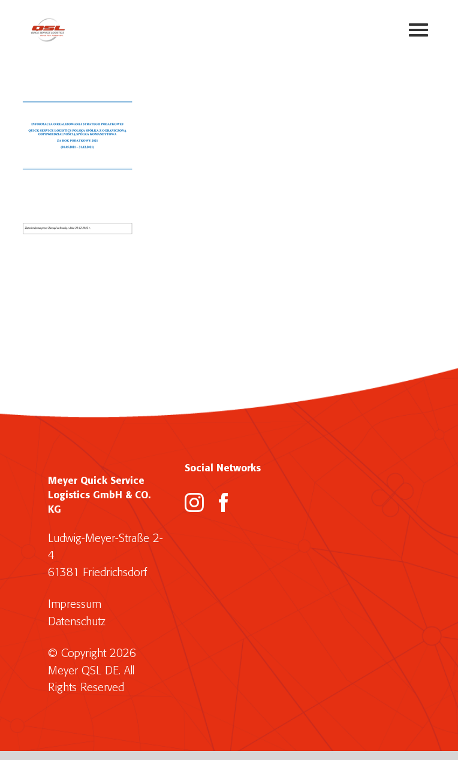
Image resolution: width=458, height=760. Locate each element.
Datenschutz (77, 622)
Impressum (74, 604)
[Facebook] (223, 502)
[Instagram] (194, 502)
